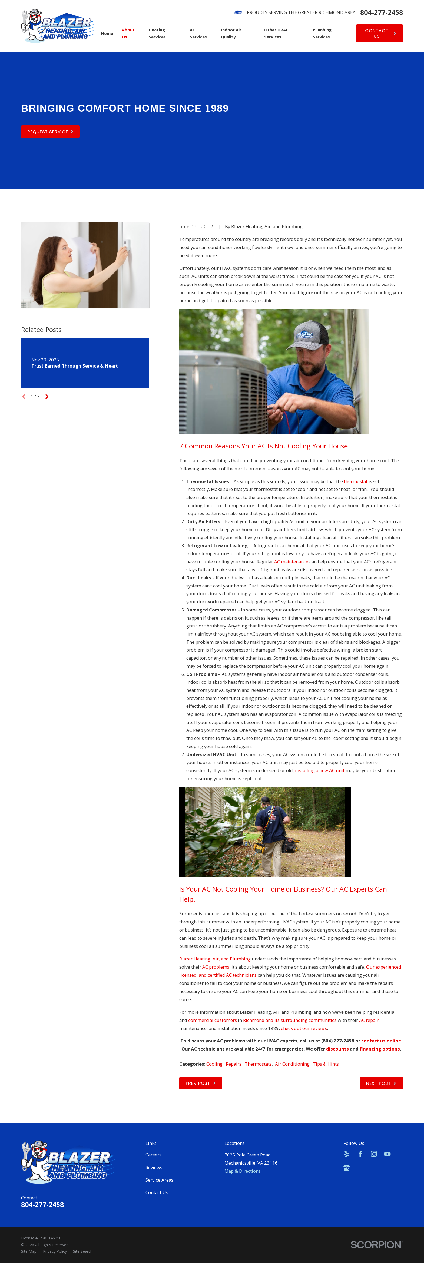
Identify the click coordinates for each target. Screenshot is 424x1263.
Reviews (153, 1167)
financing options (380, 1049)
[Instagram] (374, 1154)
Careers (153, 1155)
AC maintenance (291, 562)
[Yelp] (346, 1154)
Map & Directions (242, 1171)
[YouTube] (387, 1154)
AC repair (369, 1020)
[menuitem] (29, 1251)
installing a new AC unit (320, 770)
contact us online (381, 1041)
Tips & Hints (326, 1064)
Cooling (214, 1064)
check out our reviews (304, 1028)
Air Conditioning (292, 1064)
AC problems (215, 967)
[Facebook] (360, 1154)
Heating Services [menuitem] (157, 33)
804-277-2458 (381, 12)
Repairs (233, 1064)
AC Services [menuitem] (198, 33)
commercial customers (212, 1020)
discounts (337, 1049)
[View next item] (46, 396)
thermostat (355, 481)
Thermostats (258, 1064)
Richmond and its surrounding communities (290, 1020)
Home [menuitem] (107, 33)
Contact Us (156, 1192)
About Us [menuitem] (128, 33)
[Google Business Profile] (346, 1168)
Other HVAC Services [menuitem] (276, 33)
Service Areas (159, 1180)
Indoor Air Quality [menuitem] (231, 33)
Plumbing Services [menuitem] (322, 33)
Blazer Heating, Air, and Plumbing (215, 959)
